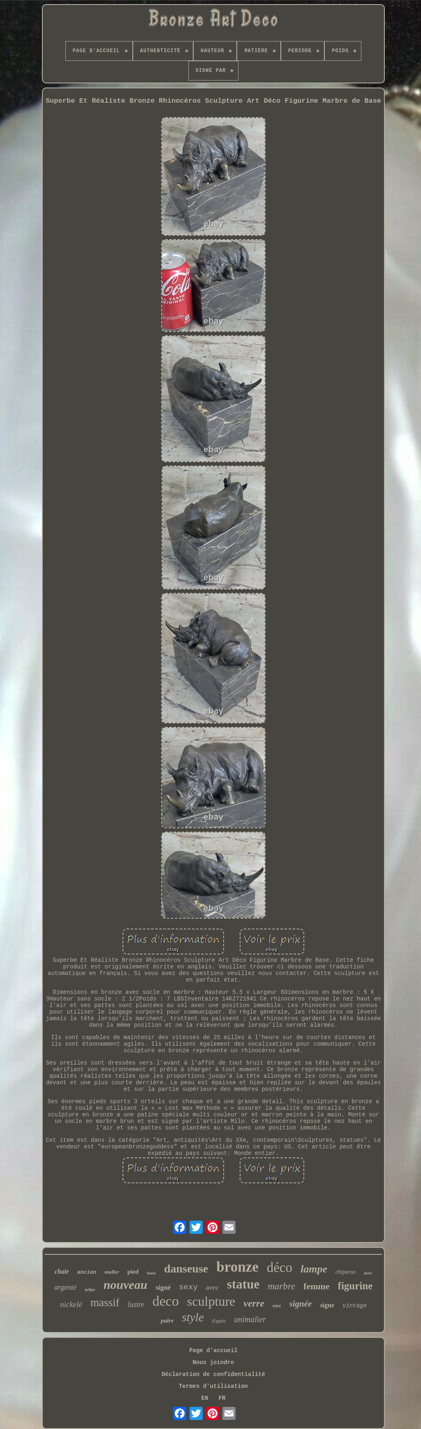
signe (327, 1305)
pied (133, 1271)
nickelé (71, 1304)
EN (204, 1398)
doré (368, 1272)
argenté (65, 1287)
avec (212, 1287)
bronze (237, 1267)
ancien (87, 1272)
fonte (151, 1273)
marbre (281, 1286)
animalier (250, 1319)
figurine (355, 1285)
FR (222, 1398)
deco (166, 1301)
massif (105, 1302)
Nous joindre (213, 1362)
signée (300, 1304)
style (193, 1317)
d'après (219, 1321)
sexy (188, 1287)
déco (279, 1267)
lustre (135, 1304)
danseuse (186, 1268)
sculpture (211, 1301)
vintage (354, 1305)
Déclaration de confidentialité (213, 1374)
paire (167, 1320)
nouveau (126, 1284)
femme (316, 1286)
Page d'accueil (213, 1350)
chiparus (345, 1272)
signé (163, 1287)
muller (111, 1272)
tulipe (90, 1289)
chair (62, 1271)
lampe (314, 1269)
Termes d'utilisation (213, 1386)
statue (243, 1284)
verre (253, 1303)
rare (277, 1306)
